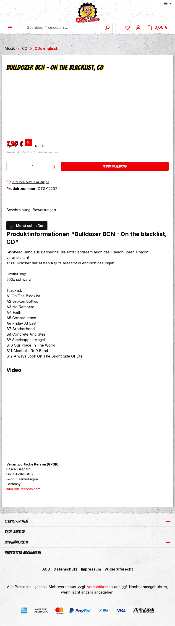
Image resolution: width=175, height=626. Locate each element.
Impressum (91, 569)
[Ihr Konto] (138, 27)
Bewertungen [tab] (44, 210)
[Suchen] (107, 27)
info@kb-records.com (23, 489)
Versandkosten (100, 586)
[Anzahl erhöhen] (54, 166)
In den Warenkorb (115, 166)
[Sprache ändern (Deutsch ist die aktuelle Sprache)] (167, 4)
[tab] (18, 210)
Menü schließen (26, 225)
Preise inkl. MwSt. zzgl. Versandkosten (32, 152)
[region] (87, 108)
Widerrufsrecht (118, 569)
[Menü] (10, 27)
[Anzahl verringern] (11, 166)
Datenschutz (65, 569)
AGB (46, 569)
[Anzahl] (33, 166)
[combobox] (63, 27)
